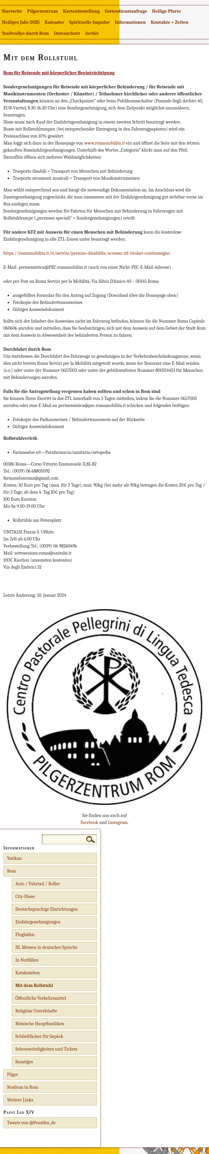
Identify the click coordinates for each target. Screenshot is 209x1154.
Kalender (54, 22)
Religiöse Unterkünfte (36, 1011)
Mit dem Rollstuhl (34, 985)
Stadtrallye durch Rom (25, 33)
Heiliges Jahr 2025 (21, 22)
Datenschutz (67, 33)
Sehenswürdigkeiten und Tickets (46, 1049)
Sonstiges (24, 1062)
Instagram (118, 822)
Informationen (130, 22)
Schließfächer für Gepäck (39, 1036)
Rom (11, 871)
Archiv (92, 33)
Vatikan (14, 858)
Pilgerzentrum (42, 11)
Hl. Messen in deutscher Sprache (46, 947)
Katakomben (27, 973)
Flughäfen (24, 934)
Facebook (89, 822)
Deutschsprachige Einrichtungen (46, 909)
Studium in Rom (22, 1087)
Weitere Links (20, 1100)
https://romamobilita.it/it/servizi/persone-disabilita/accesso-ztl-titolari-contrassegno (86, 253)
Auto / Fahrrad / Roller (37, 884)
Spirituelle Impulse (89, 22)
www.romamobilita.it (104, 143)
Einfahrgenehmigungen (38, 922)
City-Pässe (25, 896)
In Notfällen (26, 960)
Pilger (12, 1074)
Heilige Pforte (166, 11)
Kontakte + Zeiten (169, 22)
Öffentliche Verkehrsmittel (40, 998)
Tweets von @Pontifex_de (31, 1123)
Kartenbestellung (81, 11)
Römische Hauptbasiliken (39, 1023)
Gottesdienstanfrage (126, 11)
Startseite (12, 11)
